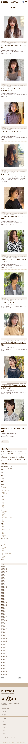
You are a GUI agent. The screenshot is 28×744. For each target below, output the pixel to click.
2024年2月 (4, 599)
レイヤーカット (6, 174)
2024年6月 (4, 593)
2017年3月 (4, 650)
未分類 (2, 484)
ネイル (2, 560)
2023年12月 (4, 602)
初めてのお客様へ (6, 708)
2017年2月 (4, 652)
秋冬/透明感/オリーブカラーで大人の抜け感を (12, 457)
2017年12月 (4, 638)
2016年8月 (4, 661)
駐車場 (3, 514)
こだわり (21, 299)
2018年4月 (4, 632)
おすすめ (21, 42)
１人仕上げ (4, 493)
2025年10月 (4, 571)
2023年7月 (4, 610)
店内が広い (4, 513)
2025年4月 (4, 580)
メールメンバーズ (6, 529)
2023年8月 (4, 608)
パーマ (3, 542)
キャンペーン (4, 538)
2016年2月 (4, 668)
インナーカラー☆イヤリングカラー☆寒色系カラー (13, 89)
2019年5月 (4, 626)
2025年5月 (4, 578)
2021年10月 (4, 620)
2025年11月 (4, 569)
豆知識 (2, 478)
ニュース (3, 730)
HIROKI (8, 256)
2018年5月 (4, 631)
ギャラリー (4, 715)
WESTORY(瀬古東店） (14, 42)
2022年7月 (4, 617)
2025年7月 (4, 575)
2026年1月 (4, 566)
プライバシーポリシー (15, 737)
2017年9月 (4, 643)
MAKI (2, 472)
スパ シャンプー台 (7, 517)
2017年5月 (4, 647)
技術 (13, 172)
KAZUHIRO (4, 471)
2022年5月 (4, 619)
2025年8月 (4, 574)
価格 (3, 557)
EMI (2, 469)
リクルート (4, 733)
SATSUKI (3, 474)
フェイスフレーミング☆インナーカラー (13, 132)
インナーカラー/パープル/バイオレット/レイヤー (13, 456)
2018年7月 (4, 629)
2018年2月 (4, 635)
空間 (3, 502)
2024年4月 (4, 596)
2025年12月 (4, 568)
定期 (3, 548)
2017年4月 (4, 649)
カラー (3, 541)
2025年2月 (4, 583)
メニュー (3, 721)
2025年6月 (4, 577)
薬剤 (3, 507)
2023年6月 (4, 611)
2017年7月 (4, 646)
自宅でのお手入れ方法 (7, 536)
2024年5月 (4, 595)
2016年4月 (4, 667)
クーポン (3, 718)
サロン (2, 510)
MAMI (18, 171)
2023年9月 (4, 607)
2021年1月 (4, 623)
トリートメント (6, 539)
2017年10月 (4, 641)
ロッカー (4, 487)
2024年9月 (4, 589)
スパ (3, 498)
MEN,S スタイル (7, 302)
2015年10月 (4, 674)
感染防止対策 (5, 511)
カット (3, 544)
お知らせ (3, 559)
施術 (15, 172)
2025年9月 (4, 572)
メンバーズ (4, 528)
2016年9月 (4, 659)
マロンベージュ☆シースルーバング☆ (13, 46)
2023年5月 (4, 613)
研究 (3, 522)
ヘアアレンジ (5, 535)
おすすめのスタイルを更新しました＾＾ (13, 430)
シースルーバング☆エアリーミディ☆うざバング (13, 387)
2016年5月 (4, 665)
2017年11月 (4, 640)
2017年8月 (4, 644)
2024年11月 (4, 587)
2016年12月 (4, 655)
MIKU (2, 477)
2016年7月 (4, 662)
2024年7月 (4, 592)
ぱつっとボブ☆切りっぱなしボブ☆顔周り (13, 217)
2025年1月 (4, 584)
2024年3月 (4, 598)
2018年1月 (4, 637)
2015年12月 (4, 671)
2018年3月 (4, 634)
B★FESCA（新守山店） (7, 468)
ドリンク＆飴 (5, 490)
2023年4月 (4, 614)
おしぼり (4, 492)
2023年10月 (4, 605)
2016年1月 (4, 670)
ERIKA (3, 481)
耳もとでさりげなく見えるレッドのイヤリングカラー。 (14, 454)
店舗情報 (3, 724)
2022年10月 (4, 616)
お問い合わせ (5, 739)
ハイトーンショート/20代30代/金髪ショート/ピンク (13, 459)
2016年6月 (4, 664)
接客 (3, 505)
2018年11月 (4, 628)
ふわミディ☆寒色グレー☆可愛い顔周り (13, 344)
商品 (3, 504)
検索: (2, 677)
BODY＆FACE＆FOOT (8, 553)
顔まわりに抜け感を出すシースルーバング (11, 451)
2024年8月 (4, 590)
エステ (2, 551)
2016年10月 (4, 658)
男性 (3, 525)
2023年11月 (4, 604)
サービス (3, 486)
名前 (3, 550)
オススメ (4, 554)
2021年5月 (4, 622)
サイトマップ (5, 737)
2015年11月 (4, 673)
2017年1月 (4, 653)
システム (4, 495)
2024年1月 (4, 601)
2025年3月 (4, 581)
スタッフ (3, 519)
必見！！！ (4, 523)
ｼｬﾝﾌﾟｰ (3, 501)
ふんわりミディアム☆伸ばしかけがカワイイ (13, 260)
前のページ (5, 442)
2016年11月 (4, 656)
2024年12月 (4, 586)
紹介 (3, 520)
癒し (3, 508)
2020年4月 (4, 625)
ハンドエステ (5, 556)
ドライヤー (4, 480)
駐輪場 (3, 516)
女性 (3, 526)
